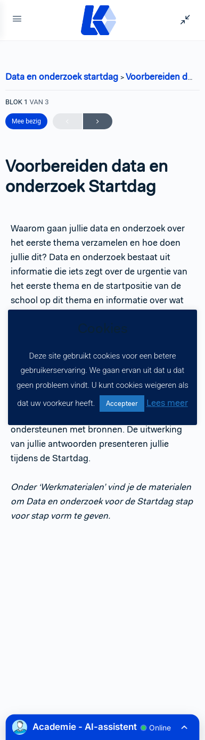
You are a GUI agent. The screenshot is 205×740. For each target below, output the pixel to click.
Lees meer (167, 403)
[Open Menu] (17, 20)
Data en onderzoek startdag (62, 76)
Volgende (97, 121)
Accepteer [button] (122, 403)
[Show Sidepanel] (183, 20)
